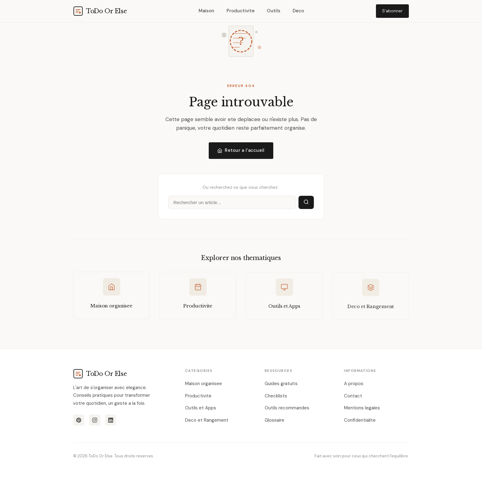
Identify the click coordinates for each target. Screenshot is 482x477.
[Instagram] (94, 420)
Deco (298, 11)
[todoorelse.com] (100, 11)
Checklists (276, 396)
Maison (206, 11)
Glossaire (274, 420)
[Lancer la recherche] (306, 202)
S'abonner (392, 11)
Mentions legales (362, 408)
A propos (353, 384)
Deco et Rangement (206, 420)
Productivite (241, 11)
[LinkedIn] (110, 420)
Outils (273, 11)
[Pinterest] (78, 420)
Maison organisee (203, 384)
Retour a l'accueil (240, 150)
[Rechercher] (232, 202)
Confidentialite (360, 420)
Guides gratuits (281, 384)
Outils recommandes (287, 408)
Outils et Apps (200, 408)
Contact (353, 396)
